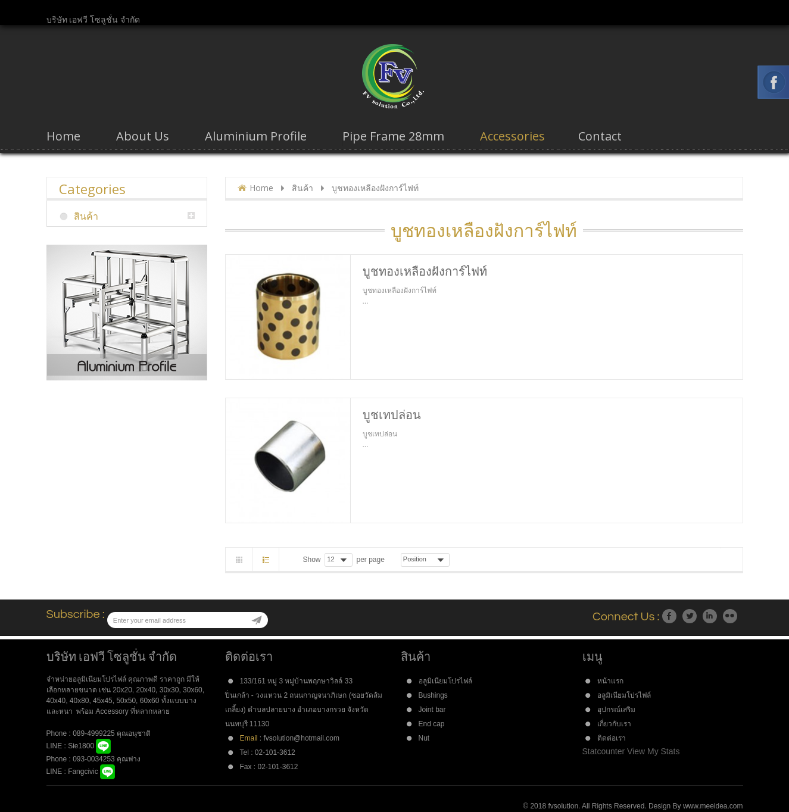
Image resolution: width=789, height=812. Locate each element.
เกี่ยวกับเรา (614, 724)
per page (370, 559)
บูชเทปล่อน (392, 415)
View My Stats (653, 751)
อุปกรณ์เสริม (616, 709)
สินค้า (302, 187)
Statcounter (603, 751)
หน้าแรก (610, 681)
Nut (424, 738)
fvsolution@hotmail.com (301, 738)
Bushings (433, 695)
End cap (432, 724)
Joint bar (432, 709)
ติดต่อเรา (611, 738)
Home (261, 187)
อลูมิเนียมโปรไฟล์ (445, 681)
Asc (457, 559)
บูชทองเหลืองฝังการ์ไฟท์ (425, 271)
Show (312, 559)
